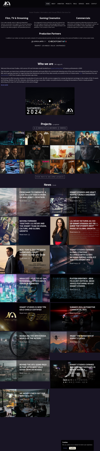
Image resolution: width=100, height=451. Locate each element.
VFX (46, 128)
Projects (68, 4)
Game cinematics (53, 128)
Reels (75, 4)
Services (81, 4)
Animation (60, 4)
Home (48, 4)
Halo (80, 73)
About (53, 4)
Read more (4, 85)
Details (65, 448)
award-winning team (57, 68)
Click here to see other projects (50, 177)
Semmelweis (4, 75)
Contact (94, 4)
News (87, 4)
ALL (35, 128)
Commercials (63, 128)
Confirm (72, 448)
